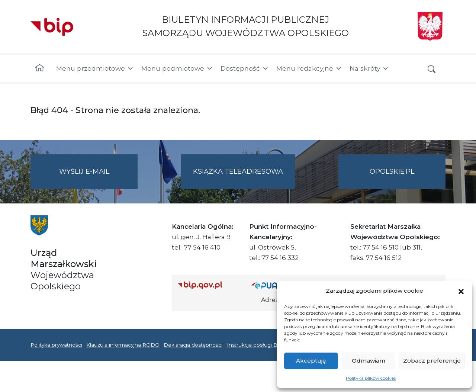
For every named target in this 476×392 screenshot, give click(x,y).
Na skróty (369, 68)
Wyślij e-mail (98, 177)
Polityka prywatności (56, 345)
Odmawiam (368, 360)
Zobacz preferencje (432, 360)
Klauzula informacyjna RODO (123, 345)
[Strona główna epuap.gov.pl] (275, 285)
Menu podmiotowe (177, 68)
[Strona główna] (40, 68)
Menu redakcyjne (309, 68)
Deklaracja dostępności (193, 345)
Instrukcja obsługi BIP (255, 345)
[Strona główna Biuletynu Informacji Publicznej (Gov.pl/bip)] (208, 285)
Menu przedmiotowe (95, 68)
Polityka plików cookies (371, 378)
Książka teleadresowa (238, 171)
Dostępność (245, 68)
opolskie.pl (392, 171)
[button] (461, 291)
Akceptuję (311, 360)
